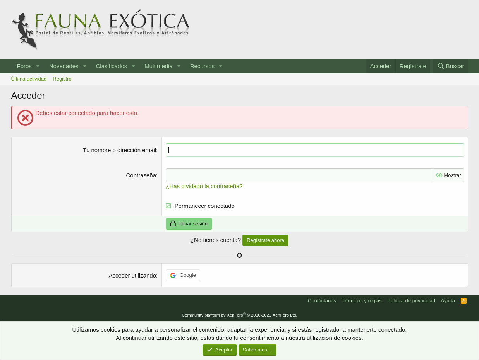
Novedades (64, 66)
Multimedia (158, 66)
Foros (24, 66)
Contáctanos (322, 300)
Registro (62, 79)
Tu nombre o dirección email (119, 150)
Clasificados (111, 66)
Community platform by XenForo (239, 315)
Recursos (202, 66)
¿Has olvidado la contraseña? (204, 186)
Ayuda (448, 300)
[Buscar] (450, 66)
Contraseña (141, 175)
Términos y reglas (362, 300)
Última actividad (29, 79)
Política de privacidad (411, 300)
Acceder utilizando (132, 275)
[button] (38, 66)
